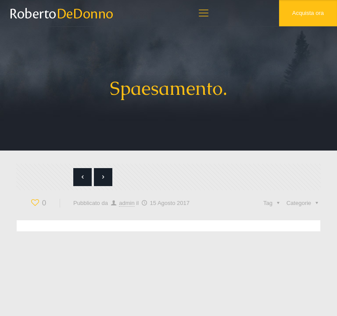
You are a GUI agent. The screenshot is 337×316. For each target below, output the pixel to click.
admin (126, 203)
